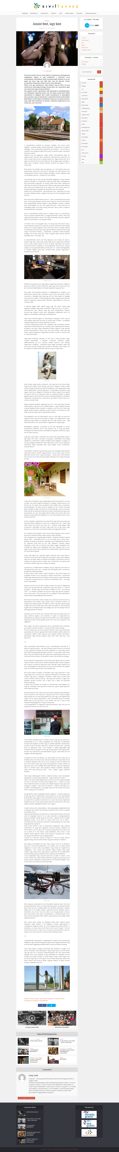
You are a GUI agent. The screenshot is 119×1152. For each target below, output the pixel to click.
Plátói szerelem (60, 998)
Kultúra (53, 13)
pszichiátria (28, 1000)
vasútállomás (44, 1000)
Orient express (85, 40)
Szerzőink (55, 1149)
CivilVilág (84, 64)
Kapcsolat (49, 1149)
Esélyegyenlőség (90, 13)
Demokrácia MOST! (86, 50)
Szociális (79, 13)
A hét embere (85, 61)
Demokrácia (33, 13)
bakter (37, 998)
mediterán (51, 998)
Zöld (60, 13)
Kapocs (83, 45)
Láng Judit (52, 28)
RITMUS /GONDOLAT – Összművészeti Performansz (36, 1060)
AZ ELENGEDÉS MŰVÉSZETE (34, 1050)
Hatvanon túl (85, 47)
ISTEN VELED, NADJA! (36, 1041)
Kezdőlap (25, 13)
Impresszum (44, 1149)
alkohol (27, 998)
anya (32, 998)
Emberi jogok (69, 13)
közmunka (44, 998)
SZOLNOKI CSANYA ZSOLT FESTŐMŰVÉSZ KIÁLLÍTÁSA (67, 1051)
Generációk (44, 13)
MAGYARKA (63, 1059)
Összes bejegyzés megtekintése (26, 1098)
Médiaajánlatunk (62, 1149)
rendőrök (36, 1000)
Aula (83, 42)
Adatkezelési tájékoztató (72, 1149)
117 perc (84, 38)
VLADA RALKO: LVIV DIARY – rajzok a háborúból (67, 1041)
